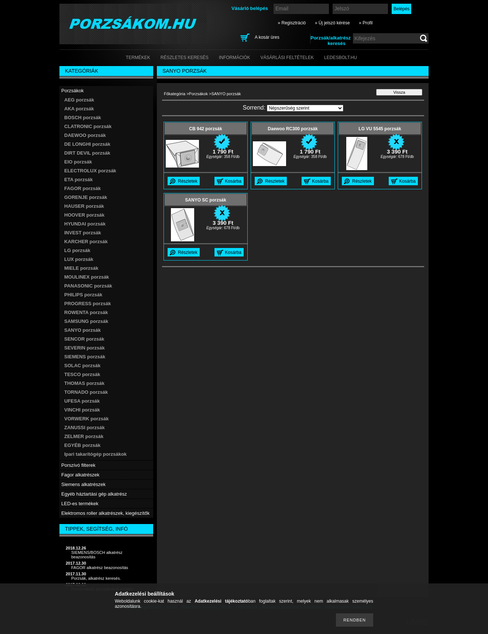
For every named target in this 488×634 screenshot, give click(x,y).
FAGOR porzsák (82, 188)
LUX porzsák (78, 259)
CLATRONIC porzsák (87, 126)
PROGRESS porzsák (87, 303)
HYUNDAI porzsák (85, 224)
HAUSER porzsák (84, 206)
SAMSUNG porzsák (86, 321)
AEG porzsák (79, 100)
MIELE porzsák (81, 268)
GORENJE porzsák (85, 197)
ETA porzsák (78, 179)
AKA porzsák (79, 108)
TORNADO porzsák (86, 392)
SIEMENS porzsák (84, 356)
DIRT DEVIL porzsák (87, 153)
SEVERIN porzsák (84, 348)
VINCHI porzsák (82, 410)
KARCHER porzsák (86, 241)
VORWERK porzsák (86, 418)
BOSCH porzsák (82, 117)
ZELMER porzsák (83, 436)
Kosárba (233, 181)
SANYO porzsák (82, 330)
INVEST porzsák (82, 232)
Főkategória (174, 94)
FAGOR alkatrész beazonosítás (99, 567)
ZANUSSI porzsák (84, 427)
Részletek (187, 181)
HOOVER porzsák (84, 215)
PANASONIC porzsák (88, 286)
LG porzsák (77, 250)
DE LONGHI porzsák (87, 144)
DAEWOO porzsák (85, 135)
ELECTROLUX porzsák (90, 170)
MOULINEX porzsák (86, 277)
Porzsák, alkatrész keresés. (96, 578)
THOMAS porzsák (84, 383)
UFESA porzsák (82, 401)
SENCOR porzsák (84, 339)
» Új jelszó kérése (332, 22)
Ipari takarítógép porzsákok (95, 454)
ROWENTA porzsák (86, 312)
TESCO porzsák (82, 374)
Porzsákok (198, 94)
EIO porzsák (78, 162)
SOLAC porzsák (82, 365)
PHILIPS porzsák (83, 294)
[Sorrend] (305, 108)
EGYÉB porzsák (82, 445)
